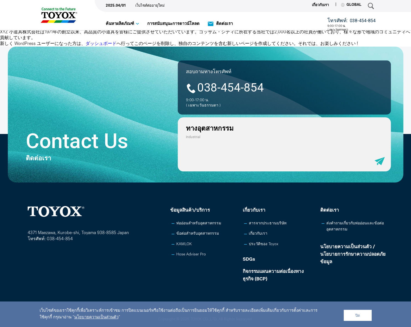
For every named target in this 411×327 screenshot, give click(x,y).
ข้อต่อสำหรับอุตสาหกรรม (197, 234)
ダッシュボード (101, 44)
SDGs (249, 259)
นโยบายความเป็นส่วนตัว (96, 317)
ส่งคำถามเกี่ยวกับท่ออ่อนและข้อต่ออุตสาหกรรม (355, 226)
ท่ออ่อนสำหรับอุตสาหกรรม (198, 223)
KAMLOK (184, 244)
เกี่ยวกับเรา (320, 5)
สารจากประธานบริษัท (267, 223)
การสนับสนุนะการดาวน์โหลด (173, 24)
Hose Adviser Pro (191, 254)
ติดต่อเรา (224, 24)
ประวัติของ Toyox (263, 244)
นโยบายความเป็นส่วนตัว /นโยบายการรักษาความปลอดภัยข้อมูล (353, 254)
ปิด (357, 315)
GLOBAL (351, 5)
